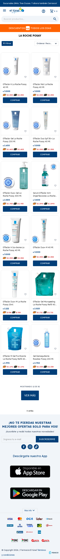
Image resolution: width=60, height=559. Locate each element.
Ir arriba (30, 411)
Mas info (30, 510)
